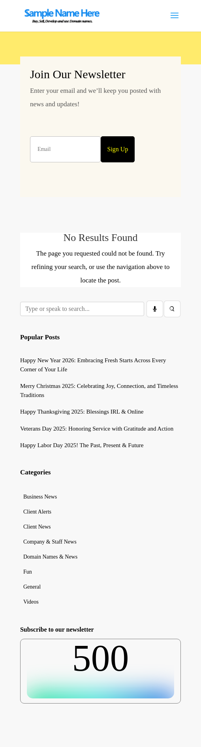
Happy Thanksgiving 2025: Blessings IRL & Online (82, 411)
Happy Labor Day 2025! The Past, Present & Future (82, 445)
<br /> (100, 668)
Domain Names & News (50, 557)
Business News (40, 497)
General (32, 587)
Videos (31, 602)
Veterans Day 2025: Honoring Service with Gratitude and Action (96, 428)
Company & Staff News (50, 542)
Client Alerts (37, 512)
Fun (27, 572)
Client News (37, 527)
